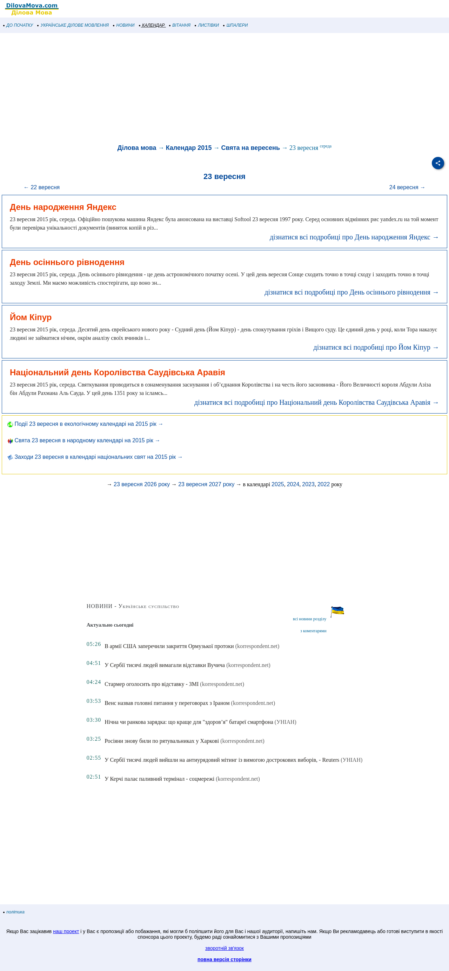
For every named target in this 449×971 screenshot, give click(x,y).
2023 (308, 484)
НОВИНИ (124, 25)
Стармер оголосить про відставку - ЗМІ (152, 684)
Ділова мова (137, 147)
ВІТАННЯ (180, 25)
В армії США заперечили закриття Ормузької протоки (169, 646)
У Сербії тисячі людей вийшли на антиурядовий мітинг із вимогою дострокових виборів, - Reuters (222, 760)
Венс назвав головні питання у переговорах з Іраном (167, 703)
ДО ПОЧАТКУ (18, 25)
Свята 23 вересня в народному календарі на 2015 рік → (83, 440)
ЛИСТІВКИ (207, 25)
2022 (323, 484)
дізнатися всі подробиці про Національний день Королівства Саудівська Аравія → (316, 402)
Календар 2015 (189, 147)
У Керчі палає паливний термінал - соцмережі (159, 779)
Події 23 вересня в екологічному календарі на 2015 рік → (85, 424)
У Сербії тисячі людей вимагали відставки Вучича (165, 665)
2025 (278, 484)
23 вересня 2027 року (206, 484)
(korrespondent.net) (257, 646)
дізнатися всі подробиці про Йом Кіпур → (376, 347)
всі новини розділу (310, 618)
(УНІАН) (285, 722)
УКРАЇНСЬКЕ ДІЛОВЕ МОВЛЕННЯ (73, 25)
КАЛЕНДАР (152, 25)
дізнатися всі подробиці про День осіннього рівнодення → (351, 292)
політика (14, 912)
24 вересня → (407, 187)
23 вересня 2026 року (142, 484)
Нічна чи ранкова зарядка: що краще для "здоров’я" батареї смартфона (189, 722)
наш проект (66, 931)
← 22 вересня (42, 187)
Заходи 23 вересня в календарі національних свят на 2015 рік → (95, 457)
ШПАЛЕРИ (235, 25)
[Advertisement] (210, 89)
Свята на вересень (250, 147)
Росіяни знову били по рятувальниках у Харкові (162, 741)
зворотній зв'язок (224, 948)
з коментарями (313, 630)
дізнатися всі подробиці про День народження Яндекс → (354, 237)
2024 (293, 484)
